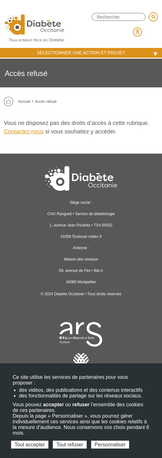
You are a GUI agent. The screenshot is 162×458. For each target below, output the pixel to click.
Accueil (24, 101)
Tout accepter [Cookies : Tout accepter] (30, 444)
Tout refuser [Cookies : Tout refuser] (69, 444)
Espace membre (137, 32)
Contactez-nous (24, 131)
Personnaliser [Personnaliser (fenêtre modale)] (110, 444)
